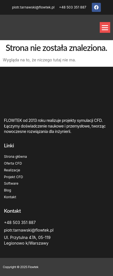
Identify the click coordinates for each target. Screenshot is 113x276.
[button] (105, 27)
